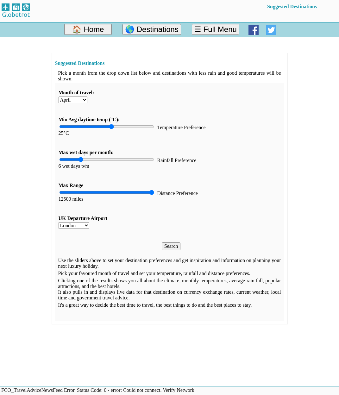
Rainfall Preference (177, 160)
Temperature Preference (181, 127)
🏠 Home (88, 29)
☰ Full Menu (215, 29)
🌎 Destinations (152, 29)
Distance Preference (177, 193)
